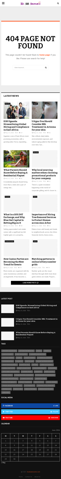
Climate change (29, 358)
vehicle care (18, 389)
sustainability (29, 385)
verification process (45, 389)
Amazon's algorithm (9, 351)
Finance (7, 197)
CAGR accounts (7, 354)
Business (7, 103)
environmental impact (10, 364)
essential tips (24, 364)
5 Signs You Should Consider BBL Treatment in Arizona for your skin (44, 125)
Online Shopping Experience (23, 375)
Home (6, 152)
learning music (27, 371)
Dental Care (29, 361)
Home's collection (24, 368)
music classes (49, 371)
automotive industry (26, 351)
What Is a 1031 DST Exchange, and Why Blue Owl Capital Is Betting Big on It (14, 218)
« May (3, 463)
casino (35, 241)
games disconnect (46, 364)
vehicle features (30, 389)
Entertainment (9, 241)
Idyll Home (52, 368)
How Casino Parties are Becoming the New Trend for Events (16, 262)
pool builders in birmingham (45, 375)
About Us (37, 477)
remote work (39, 382)
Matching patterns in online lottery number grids (44, 262)
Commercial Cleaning (44, 358)
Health (35, 103)
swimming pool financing (46, 385)
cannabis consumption (37, 354)
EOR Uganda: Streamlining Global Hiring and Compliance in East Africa (16, 125)
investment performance (10, 371)
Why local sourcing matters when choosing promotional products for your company (44, 174)
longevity (38, 371)
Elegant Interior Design (44, 361)
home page (44, 54)
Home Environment (39, 368)
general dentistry (8, 368)
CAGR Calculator (21, 354)
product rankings (25, 382)
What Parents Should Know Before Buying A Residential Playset (16, 173)
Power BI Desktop (26, 378)
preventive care (41, 378)
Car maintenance (8, 358)
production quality (9, 382)
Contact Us (28, 477)
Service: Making (51, 382)
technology (6, 389)
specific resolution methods (12, 385)
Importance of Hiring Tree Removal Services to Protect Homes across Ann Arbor (44, 218)
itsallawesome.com (33, 472)
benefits (47, 351)
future (35, 364)
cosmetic (19, 361)
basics (39, 351)
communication (8, 361)
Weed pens (6, 392)
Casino (19, 358)
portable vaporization (10, 378)
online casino (7, 375)
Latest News (11, 96)
